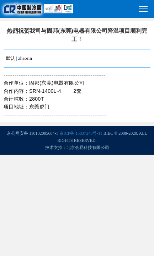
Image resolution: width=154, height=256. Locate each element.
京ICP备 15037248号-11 (80, 133)
